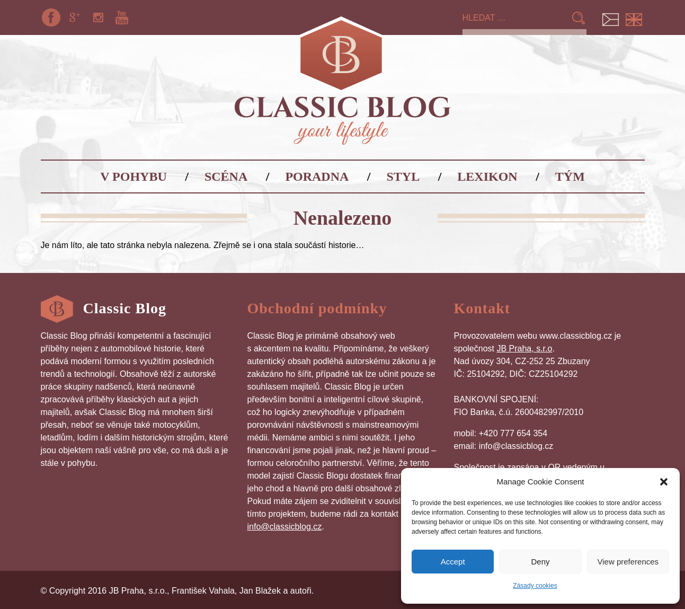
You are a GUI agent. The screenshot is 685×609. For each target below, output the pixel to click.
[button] (664, 481)
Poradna (317, 176)
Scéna (225, 176)
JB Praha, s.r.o (524, 348)
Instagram (98, 17)
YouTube (121, 17)
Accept (453, 561)
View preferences (628, 561)
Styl (403, 176)
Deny (540, 561)
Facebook (51, 17)
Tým (570, 176)
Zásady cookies (535, 585)
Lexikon (487, 176)
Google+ (74, 17)
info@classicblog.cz (284, 526)
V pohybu (133, 176)
